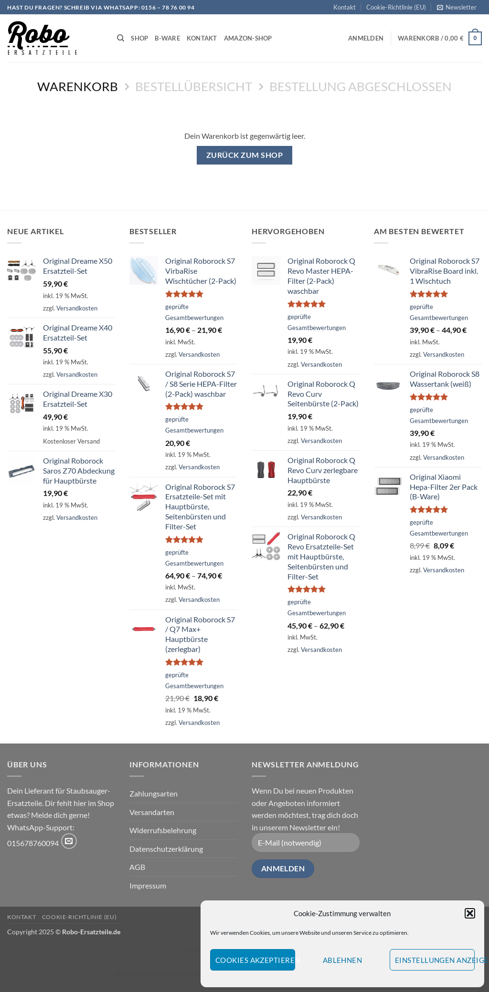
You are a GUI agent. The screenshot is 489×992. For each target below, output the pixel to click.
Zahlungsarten (153, 793)
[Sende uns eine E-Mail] (69, 841)
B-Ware (167, 38)
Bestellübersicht (193, 86)
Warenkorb (77, 86)
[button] (470, 913)
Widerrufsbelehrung (162, 830)
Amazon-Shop (248, 38)
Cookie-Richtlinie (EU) (396, 7)
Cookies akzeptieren (255, 960)
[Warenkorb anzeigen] (440, 38)
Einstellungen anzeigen (435, 960)
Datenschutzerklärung (166, 848)
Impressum (147, 885)
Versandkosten (76, 308)
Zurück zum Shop (244, 155)
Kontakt (344, 7)
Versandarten (151, 811)
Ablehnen (342, 960)
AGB (137, 866)
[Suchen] (120, 38)
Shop (139, 38)
